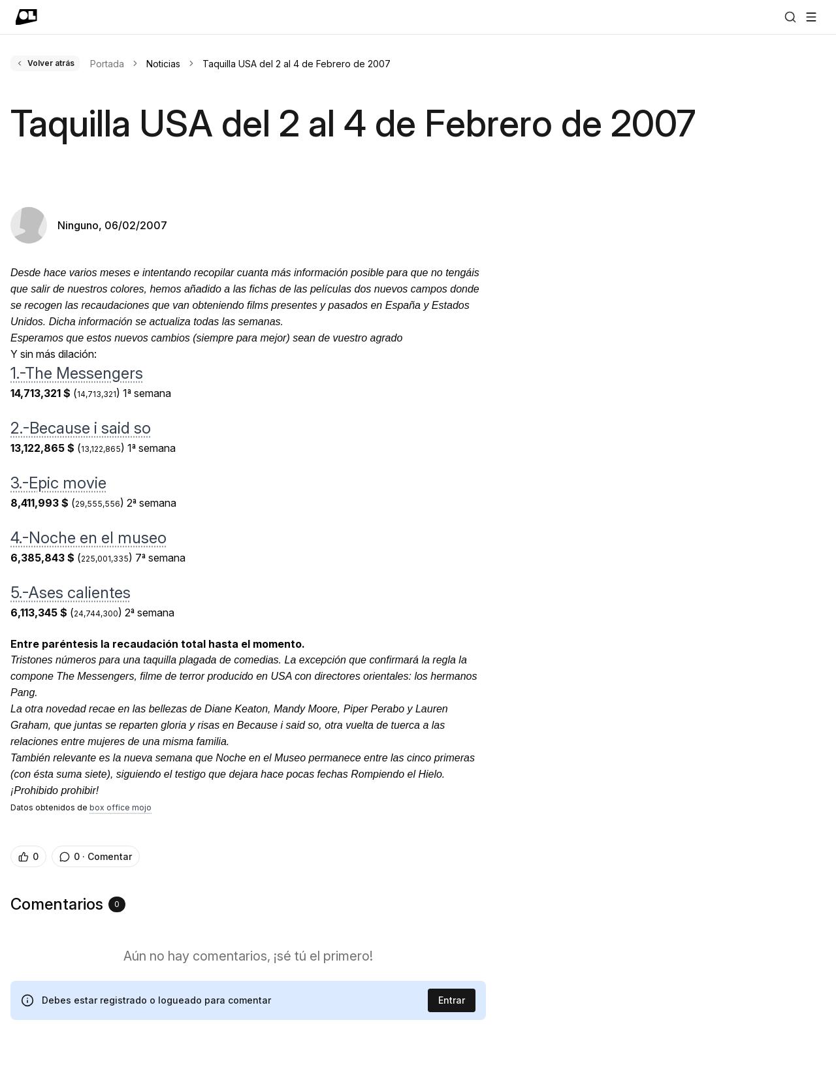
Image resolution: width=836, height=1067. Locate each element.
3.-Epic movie (58, 482)
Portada (107, 63)
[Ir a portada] (26, 17)
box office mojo (120, 807)
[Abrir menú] (811, 17)
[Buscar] (790, 17)
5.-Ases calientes (70, 592)
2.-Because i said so (80, 428)
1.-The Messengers (76, 373)
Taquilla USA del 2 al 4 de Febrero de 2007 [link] (296, 63)
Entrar (451, 1000)
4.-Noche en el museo (88, 537)
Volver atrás (45, 63)
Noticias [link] (163, 63)
